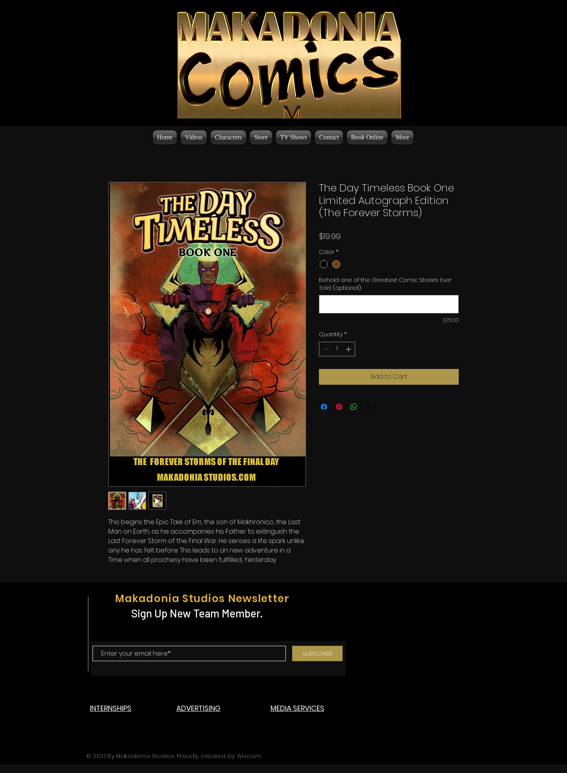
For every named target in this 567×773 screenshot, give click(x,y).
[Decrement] (325, 349)
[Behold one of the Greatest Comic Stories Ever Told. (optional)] (388, 304)
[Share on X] (369, 407)
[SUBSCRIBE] (317, 653)
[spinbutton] (337, 349)
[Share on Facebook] (324, 407)
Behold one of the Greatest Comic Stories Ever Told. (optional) (385, 284)
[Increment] (349, 349)
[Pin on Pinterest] (339, 407)
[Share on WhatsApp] (354, 407)
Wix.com (249, 756)
